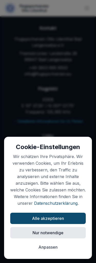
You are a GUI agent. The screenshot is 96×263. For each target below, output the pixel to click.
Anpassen (48, 247)
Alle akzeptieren (48, 218)
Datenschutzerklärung (56, 203)
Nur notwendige (48, 232)
